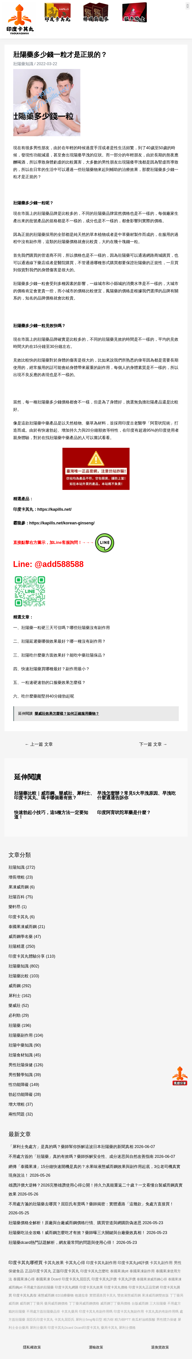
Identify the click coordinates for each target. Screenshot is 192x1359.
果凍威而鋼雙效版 (155, 1295)
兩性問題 (17, 1114)
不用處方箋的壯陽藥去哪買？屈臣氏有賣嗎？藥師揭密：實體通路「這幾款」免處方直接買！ (91, 1204)
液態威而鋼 (46, 1295)
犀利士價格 (127, 1327)
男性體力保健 (166, 1319)
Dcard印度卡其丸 (87, 1327)
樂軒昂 (15, 907)
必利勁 (15, 1015)
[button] (188, 6)
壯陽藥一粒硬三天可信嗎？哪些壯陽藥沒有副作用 (65, 627)
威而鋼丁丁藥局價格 (115, 1303)
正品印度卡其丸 (38, 1271)
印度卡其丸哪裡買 (26, 1262)
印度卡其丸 (19, 917)
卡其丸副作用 (161, 1263)
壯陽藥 (15, 1025)
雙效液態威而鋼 (129, 1295)
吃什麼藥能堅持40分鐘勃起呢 (47, 696)
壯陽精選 (17, 946)
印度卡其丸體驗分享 (27, 956)
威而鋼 (15, 986)
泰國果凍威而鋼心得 (152, 1279)
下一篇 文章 (153, 744)
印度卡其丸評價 (104, 1279)
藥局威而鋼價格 (56, 1303)
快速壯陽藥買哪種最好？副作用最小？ (55, 669)
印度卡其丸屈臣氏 (76, 1279)
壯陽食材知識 (21, 1055)
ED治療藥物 (64, 1295)
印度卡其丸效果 (91, 1287)
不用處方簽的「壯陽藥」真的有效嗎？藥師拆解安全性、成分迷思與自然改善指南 (81, 1156)
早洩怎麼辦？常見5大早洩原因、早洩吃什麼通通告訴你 (136, 795)
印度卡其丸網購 (66, 1287)
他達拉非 (81, 1295)
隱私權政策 (32, 1347)
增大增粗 (17, 1104)
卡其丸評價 (127, 1279)
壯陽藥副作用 (21, 1035)
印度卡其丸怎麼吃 (94, 1271)
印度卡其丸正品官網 (144, 1287)
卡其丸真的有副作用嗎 (162, 1311)
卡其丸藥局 (69, 1311)
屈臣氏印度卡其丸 (39, 1319)
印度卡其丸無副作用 (129, 1311)
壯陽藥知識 (23, 64)
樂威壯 (15, 1005)
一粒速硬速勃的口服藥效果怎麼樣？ (53, 682)
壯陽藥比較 (19, 976)
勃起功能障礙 (21, 1094)
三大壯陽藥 (157, 1303)
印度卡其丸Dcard (60, 1327)
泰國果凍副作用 (142, 1271)
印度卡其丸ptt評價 (133, 1262)
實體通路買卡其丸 (102, 1295)
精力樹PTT (123, 1319)
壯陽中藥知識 (21, 1045)
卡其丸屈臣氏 (64, 1319)
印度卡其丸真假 (24, 1295)
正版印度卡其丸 (66, 1271)
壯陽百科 (17, 897)
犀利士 (15, 995)
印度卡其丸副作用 (101, 1262)
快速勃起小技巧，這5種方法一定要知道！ (51, 814)
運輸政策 (96, 1347)
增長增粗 (17, 877)
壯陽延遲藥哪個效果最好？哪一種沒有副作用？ (63, 641)
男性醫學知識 (21, 1075)
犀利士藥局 (38, 1327)
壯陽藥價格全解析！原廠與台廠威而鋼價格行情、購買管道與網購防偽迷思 (75, 1223)
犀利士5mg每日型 (89, 1319)
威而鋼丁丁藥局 (31, 1303)
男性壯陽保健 (21, 1065)
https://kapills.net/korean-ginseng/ (62, 523)
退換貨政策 (160, 1347)
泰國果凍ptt (119, 1271)
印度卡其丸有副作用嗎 (96, 1311)
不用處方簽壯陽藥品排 (43, 1311)
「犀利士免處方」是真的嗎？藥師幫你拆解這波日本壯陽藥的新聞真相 (71, 1146)
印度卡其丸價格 (116, 1287)
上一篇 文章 (39, 744)
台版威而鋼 (140, 1303)
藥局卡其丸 (109, 1327)
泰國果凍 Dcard (48, 1279)
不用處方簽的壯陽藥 (38, 1287)
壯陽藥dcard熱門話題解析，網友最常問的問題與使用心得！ (62, 1242)
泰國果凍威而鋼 (23, 926)
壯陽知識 (17, 867)
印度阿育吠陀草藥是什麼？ (124, 812)
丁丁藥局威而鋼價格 (84, 1303)
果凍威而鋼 (19, 887)
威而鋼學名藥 (21, 936)
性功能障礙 (19, 1084)
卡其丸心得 (75, 1262)
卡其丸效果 (54, 1262)
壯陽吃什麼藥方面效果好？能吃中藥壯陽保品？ (63, 655)
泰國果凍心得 (24, 1279)
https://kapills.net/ (54, 509)
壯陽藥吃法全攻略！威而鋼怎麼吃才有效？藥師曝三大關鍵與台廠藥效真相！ (77, 1232)
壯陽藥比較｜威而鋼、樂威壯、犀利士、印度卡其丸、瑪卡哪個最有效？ (54, 795)
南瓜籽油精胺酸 (143, 1319)
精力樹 (108, 1319)
